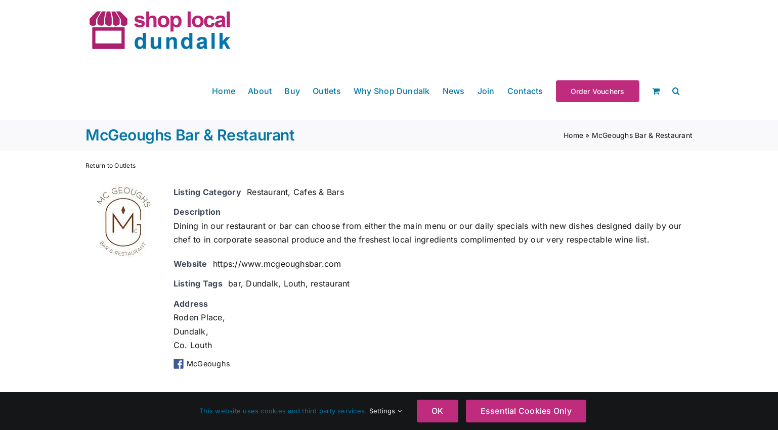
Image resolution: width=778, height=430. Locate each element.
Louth (295, 283)
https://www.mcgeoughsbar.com (277, 264)
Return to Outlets (110, 165)
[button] (676, 90)
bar (234, 283)
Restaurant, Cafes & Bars (295, 192)
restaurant (330, 283)
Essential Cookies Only (526, 411)
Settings (385, 411)
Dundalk (262, 283)
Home (573, 135)
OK (437, 411)
